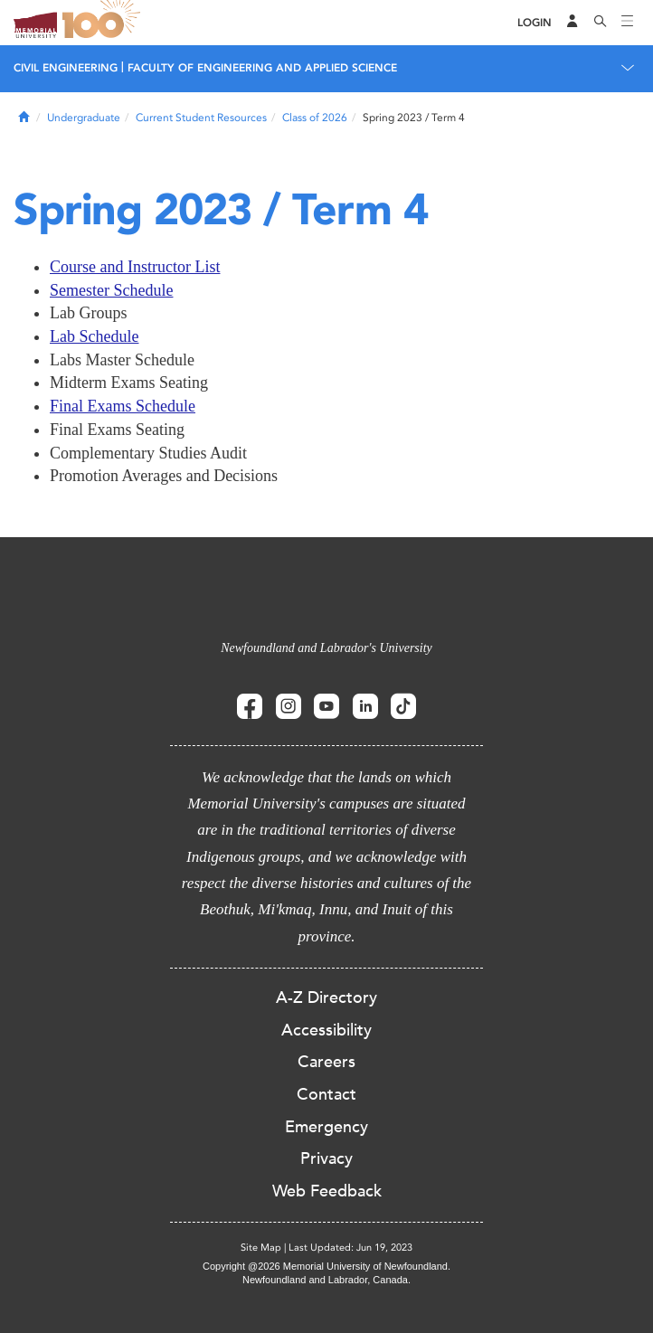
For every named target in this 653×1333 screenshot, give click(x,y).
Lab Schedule (94, 336)
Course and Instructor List (135, 267)
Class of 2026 (314, 117)
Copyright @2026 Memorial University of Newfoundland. (326, 1266)
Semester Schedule (111, 290)
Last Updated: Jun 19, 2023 (350, 1247)
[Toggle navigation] (627, 22)
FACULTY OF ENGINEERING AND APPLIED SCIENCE (262, 67)
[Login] (534, 23)
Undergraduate (83, 117)
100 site (104, 22)
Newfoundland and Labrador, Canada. (326, 1279)
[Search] (600, 23)
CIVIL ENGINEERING (66, 67)
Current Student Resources (201, 117)
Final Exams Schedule (122, 406)
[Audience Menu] (572, 23)
